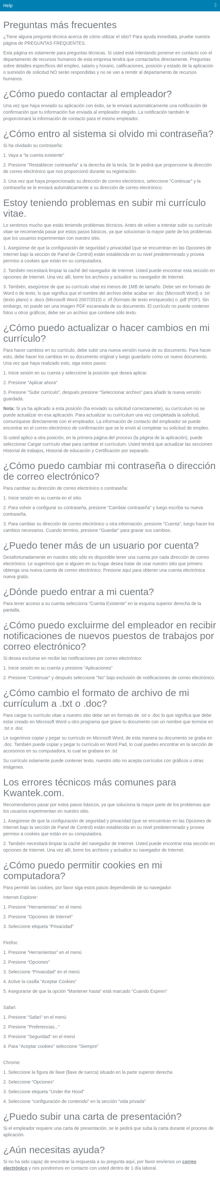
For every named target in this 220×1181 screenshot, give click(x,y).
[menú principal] (215, 5)
